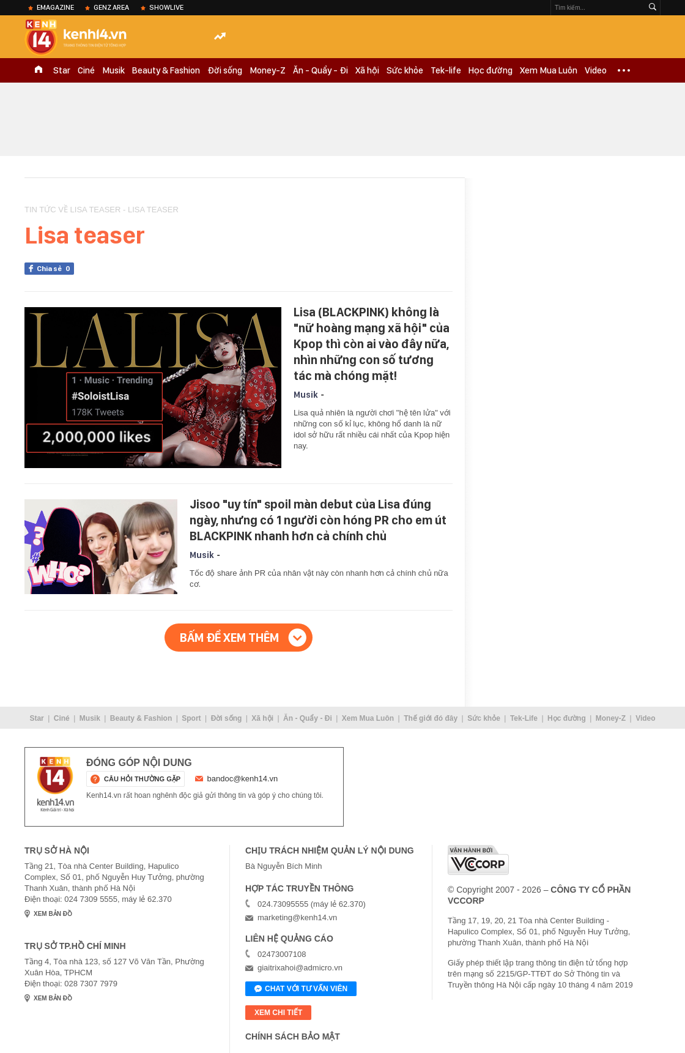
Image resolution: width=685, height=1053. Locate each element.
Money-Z (268, 70)
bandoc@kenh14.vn (242, 779)
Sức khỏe (405, 70)
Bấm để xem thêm (229, 637)
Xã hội (367, 70)
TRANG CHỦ (38, 70)
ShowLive (166, 7)
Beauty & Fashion (166, 70)
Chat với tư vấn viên (300, 989)
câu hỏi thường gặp (142, 779)
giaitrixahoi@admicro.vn (299, 967)
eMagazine (55, 7)
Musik (113, 70)
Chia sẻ (55, 268)
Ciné (86, 70)
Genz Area (111, 7)
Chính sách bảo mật (292, 1036)
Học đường (490, 70)
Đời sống (224, 70)
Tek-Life (524, 718)
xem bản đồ (53, 913)
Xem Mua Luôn (548, 70)
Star (61, 70)
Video (596, 70)
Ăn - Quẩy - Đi (320, 70)
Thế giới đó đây (430, 718)
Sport (191, 718)
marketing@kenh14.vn (297, 917)
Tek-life (446, 70)
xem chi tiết (278, 1012)
